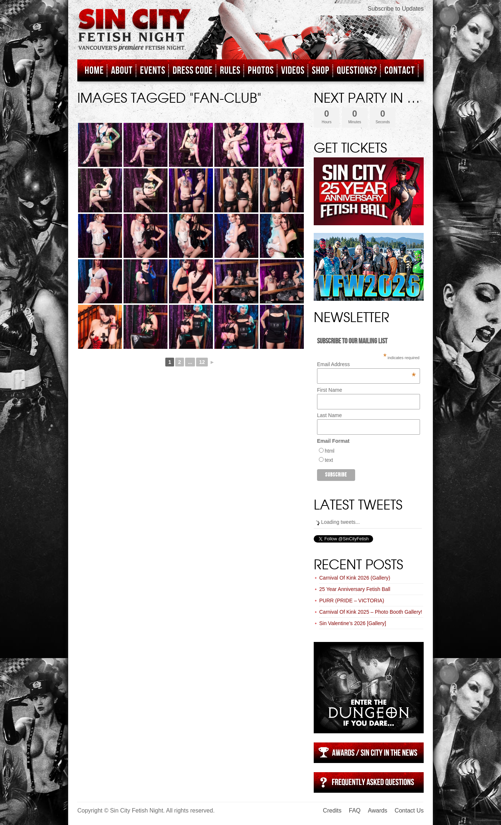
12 (202, 362)
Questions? (357, 71)
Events (152, 71)
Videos (293, 71)
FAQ (355, 810)
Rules (230, 71)
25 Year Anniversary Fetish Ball (354, 589)
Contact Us (409, 810)
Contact (399, 71)
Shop (320, 71)
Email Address (366, 364)
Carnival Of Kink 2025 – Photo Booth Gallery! (370, 612)
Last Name (329, 415)
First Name (329, 390)
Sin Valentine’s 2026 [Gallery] (352, 623)
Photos (261, 71)
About (122, 71)
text (329, 460)
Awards (377, 810)
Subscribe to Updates (396, 9)
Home (94, 71)
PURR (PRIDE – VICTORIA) (351, 600)
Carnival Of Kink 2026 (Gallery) (354, 578)
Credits (332, 810)
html (329, 451)
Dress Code (193, 71)
